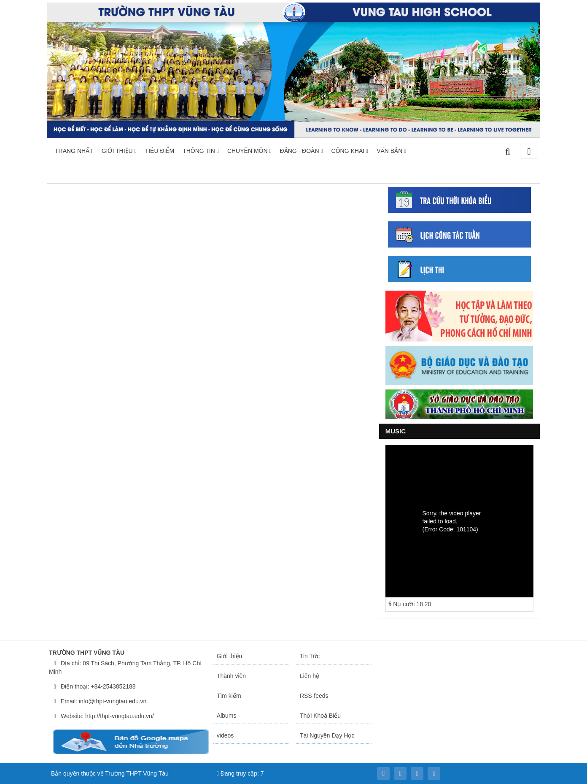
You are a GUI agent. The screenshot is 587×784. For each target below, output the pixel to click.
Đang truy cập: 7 (240, 773)
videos (225, 735)
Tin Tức (310, 656)
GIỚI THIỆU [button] (119, 150)
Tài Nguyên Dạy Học (327, 735)
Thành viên (231, 675)
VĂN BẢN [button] (391, 150)
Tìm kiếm (229, 695)
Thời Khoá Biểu (320, 715)
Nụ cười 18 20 (409, 604)
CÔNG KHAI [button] (350, 150)
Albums (227, 715)
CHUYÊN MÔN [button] (249, 150)
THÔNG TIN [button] (201, 150)
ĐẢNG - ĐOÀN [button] (301, 150)
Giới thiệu (229, 656)
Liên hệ (309, 675)
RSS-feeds (314, 695)
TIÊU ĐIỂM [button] (159, 150)
